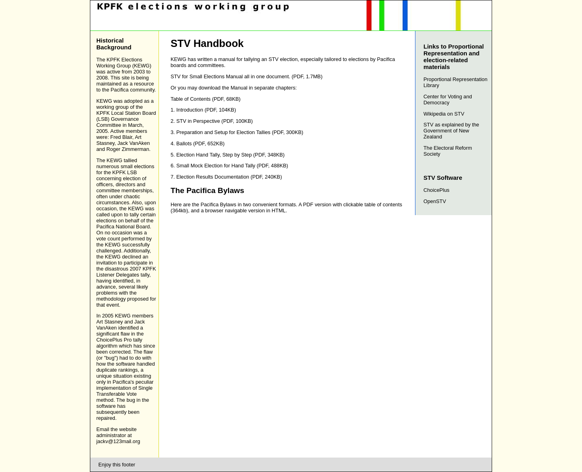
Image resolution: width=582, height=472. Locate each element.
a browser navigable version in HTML (243, 211)
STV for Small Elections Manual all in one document (230, 76)
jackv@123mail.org (118, 441)
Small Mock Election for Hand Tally (215, 166)
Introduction (189, 110)
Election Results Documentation (212, 177)
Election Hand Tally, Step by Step (214, 155)
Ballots (183, 143)
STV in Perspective (198, 121)
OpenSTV (434, 201)
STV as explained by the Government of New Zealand (451, 131)
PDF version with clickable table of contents (352, 204)
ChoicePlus (436, 190)
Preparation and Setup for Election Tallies (223, 132)
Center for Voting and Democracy (447, 100)
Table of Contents (191, 99)
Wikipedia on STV (443, 114)
